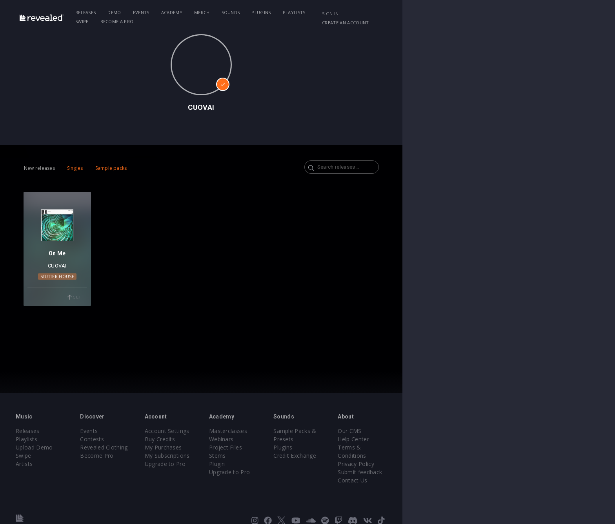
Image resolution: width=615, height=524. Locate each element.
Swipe (384, 12)
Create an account (519, 13)
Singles (120, 168)
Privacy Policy (498, 455)
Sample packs (156, 168)
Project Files (331, 447)
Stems (323, 455)
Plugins (321, 12)
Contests (163, 439)
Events (201, 12)
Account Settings (255, 431)
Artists (76, 464)
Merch (262, 12)
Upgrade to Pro (253, 464)
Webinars (327, 439)
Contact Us (494, 472)
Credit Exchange (419, 447)
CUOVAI (114, 290)
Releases (146, 12)
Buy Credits (248, 439)
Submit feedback (502, 464)
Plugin (323, 464)
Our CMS (492, 431)
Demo (175, 12)
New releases (84, 168)
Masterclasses (334, 431)
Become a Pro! (419, 12)
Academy (232, 12)
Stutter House (114, 301)
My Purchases (251, 447)
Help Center (495, 439)
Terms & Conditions (506, 447)
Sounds (291, 12)
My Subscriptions (255, 455)
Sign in (476, 13)
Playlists (354, 12)
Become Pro (167, 455)
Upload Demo (87, 447)
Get (143, 322)
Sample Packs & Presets (430, 431)
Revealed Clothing (174, 447)
